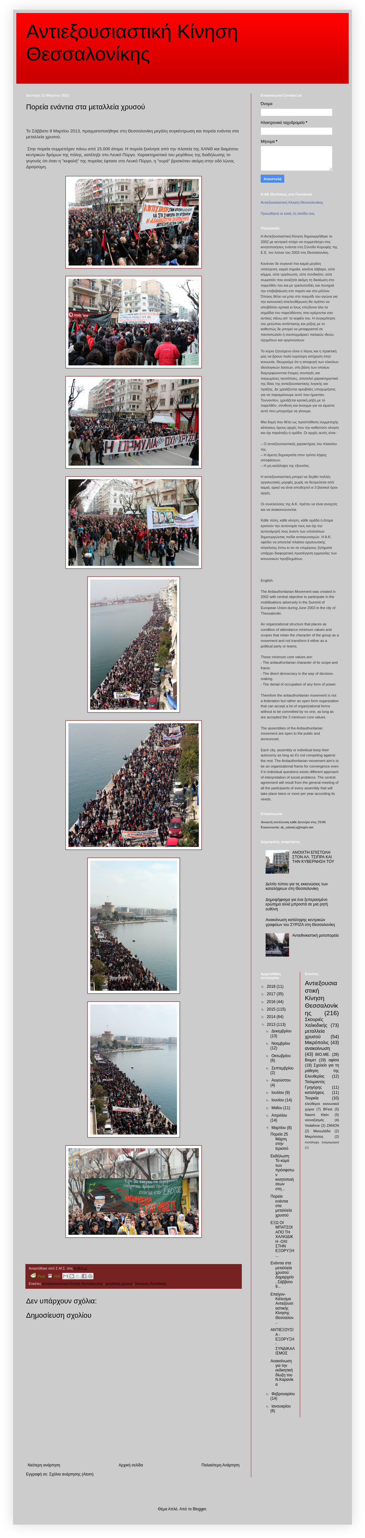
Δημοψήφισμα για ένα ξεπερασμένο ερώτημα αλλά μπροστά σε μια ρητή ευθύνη (297, 904)
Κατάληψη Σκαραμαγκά (322, 1142)
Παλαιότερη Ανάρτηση (220, 1465)
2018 (272, 986)
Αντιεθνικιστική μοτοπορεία (315, 935)
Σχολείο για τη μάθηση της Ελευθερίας (322, 1071)
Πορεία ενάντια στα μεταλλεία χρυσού (281, 1206)
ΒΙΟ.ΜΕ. (322, 1054)
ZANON (333, 1125)
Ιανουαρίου (281, 1406)
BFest (327, 1109)
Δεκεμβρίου (281, 1031)
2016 (272, 1002)
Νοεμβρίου (280, 1043)
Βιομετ (310, 1060)
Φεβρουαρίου (283, 1394)
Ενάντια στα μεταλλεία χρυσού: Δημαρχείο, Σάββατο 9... (282, 1275)
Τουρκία (312, 1098)
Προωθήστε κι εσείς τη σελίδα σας (288, 213)
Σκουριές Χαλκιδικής (151, 1284)
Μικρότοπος (314, 1136)
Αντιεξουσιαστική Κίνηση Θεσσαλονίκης (72, 1284)
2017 (272, 994)
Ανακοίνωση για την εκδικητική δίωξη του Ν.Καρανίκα (281, 1373)
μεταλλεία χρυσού (119, 1284)
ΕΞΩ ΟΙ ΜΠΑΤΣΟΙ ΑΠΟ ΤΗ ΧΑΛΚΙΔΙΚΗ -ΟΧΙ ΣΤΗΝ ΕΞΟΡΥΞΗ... (282, 1239)
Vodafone (312, 1125)
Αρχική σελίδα (131, 1465)
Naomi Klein (317, 1115)
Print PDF (46, 1275)
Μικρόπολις (317, 1042)
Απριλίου (279, 1115)
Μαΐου (277, 1108)
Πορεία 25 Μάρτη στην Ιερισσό (279, 1141)
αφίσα (333, 1060)
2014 (272, 1016)
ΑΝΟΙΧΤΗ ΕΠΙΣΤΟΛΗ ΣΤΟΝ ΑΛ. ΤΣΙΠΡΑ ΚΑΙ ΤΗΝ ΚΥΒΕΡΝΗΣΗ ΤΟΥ (313, 857)
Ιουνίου (278, 1100)
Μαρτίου (279, 1127)
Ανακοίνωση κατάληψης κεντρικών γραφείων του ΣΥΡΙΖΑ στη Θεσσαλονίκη (300, 922)
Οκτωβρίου (281, 1056)
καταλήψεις (314, 1092)
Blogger (199, 1509)
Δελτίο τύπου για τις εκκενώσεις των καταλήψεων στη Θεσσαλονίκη (297, 886)
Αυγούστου (281, 1080)
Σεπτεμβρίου (282, 1068)
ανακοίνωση (317, 1048)
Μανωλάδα (321, 1131)
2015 (272, 1009)
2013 (272, 1024)
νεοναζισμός (314, 1120)
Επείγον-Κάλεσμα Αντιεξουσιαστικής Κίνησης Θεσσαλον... (282, 1308)
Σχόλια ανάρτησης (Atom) (71, 1474)
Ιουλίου (278, 1092)
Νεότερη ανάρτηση (44, 1465)
